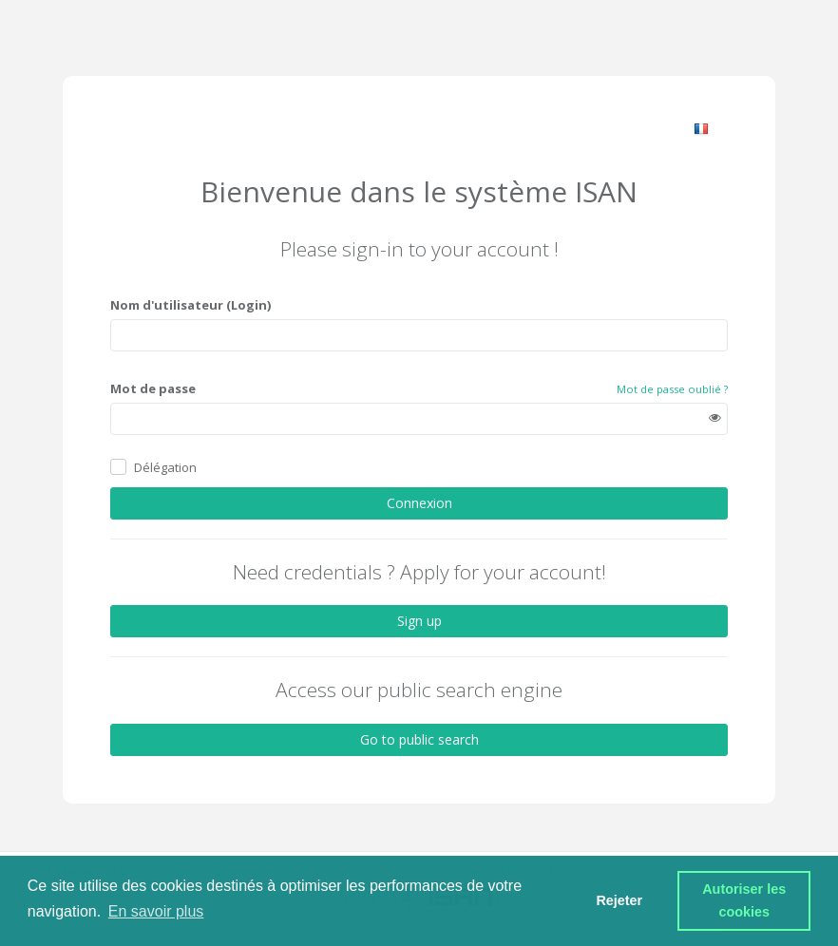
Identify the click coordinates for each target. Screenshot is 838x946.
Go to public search (419, 739)
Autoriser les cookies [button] (746, 900)
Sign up (419, 621)
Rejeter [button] (619, 900)
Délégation (165, 467)
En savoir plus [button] (156, 911)
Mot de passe (153, 388)
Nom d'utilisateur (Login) (190, 304)
